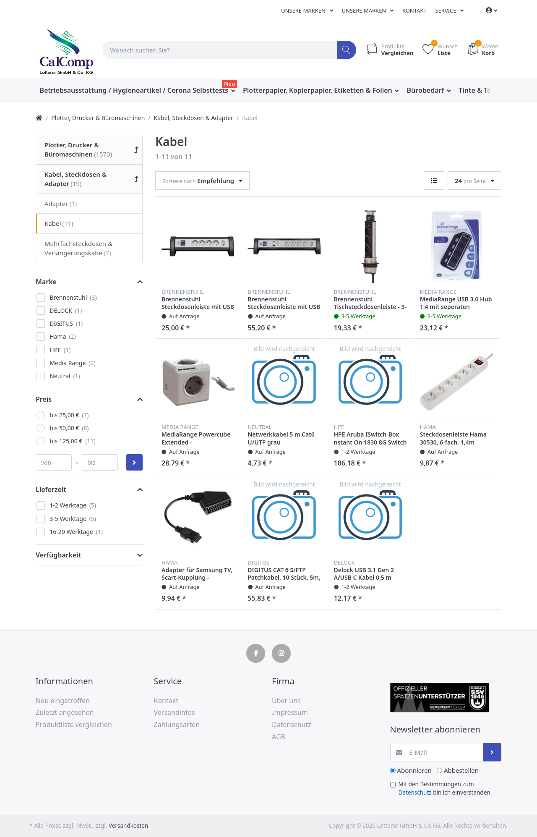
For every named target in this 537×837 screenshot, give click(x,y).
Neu (229, 83)
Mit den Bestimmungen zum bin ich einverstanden (444, 788)
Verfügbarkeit (58, 555)
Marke (46, 281)
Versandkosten (128, 825)
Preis (44, 399)
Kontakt (414, 10)
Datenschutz (415, 792)
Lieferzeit (51, 489)
